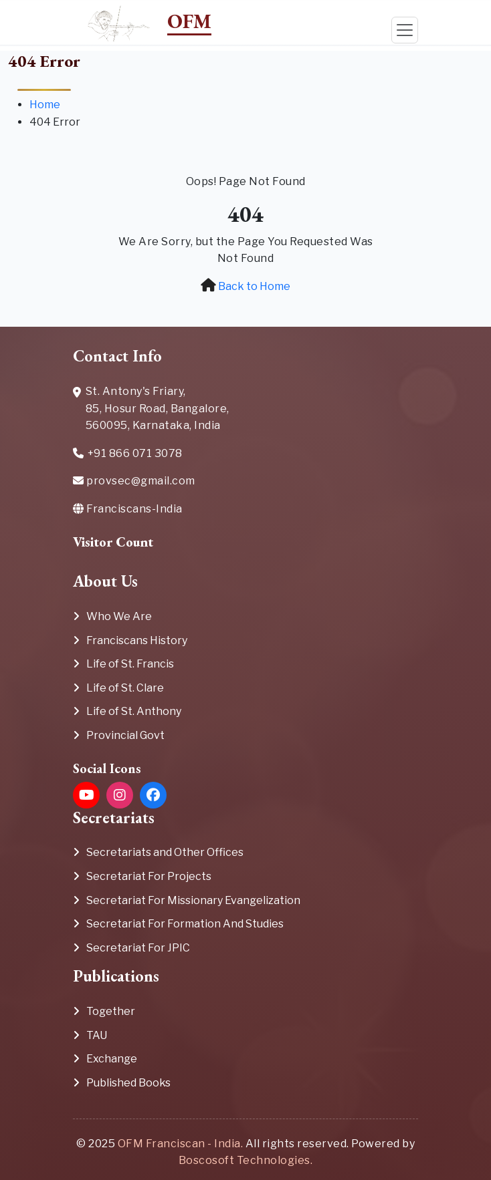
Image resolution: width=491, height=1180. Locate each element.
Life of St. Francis (130, 663)
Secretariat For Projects (148, 876)
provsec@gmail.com (134, 480)
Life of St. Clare (125, 688)
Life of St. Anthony (133, 711)
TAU (96, 1035)
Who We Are (119, 616)
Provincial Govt (125, 735)
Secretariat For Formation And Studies (185, 923)
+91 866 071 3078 (128, 454)
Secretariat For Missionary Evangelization (193, 900)
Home (44, 104)
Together (110, 1011)
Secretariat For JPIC (138, 947)
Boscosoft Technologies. (246, 1160)
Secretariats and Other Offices (164, 852)
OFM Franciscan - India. (180, 1143)
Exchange (111, 1058)
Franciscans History (136, 640)
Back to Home (254, 286)
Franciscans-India (128, 508)
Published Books (128, 1082)
